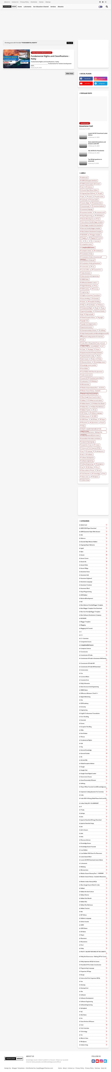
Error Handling (86, 298)
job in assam (85, 359)
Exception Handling (94, 301)
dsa (96, 285)
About (65, 1068)
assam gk (84, 200)
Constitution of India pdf (88, 260)
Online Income (86, 416)
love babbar (85, 368)
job (99, 356)
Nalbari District (86, 403)
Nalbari (84, 400)
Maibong (94, 381)
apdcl (100, 193)
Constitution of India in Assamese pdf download (91, 257)
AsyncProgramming (87, 215)
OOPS (95, 416)
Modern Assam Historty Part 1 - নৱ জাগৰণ (93, 387)
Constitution (98, 250)
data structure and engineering (90, 276)
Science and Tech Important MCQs (91, 448)
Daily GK (103, 1068)
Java (98, 349)
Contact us (15, 2)
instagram (102, 79)
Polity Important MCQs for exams (91, 435)
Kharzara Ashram (86, 362)
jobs (94, 359)
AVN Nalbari (99, 215)
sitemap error (100, 451)
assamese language (87, 209)
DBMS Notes (85, 279)
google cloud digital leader (89, 324)
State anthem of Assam (88, 470)
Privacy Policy (24, 2)
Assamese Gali (86, 126)
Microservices (85, 384)
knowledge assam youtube (89, 365)
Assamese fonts (97, 203)
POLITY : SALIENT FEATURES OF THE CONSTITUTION (90, 429)
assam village (85, 203)
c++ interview (96, 241)
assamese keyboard (99, 206)
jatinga (91, 349)
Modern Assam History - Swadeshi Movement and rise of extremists (90, 391)
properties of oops (87, 445)
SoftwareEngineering (87, 464)
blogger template (95, 235)
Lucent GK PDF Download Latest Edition (97, 134)
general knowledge (87, 311)
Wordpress (96, 477)
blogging (84, 238)
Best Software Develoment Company (92, 231)
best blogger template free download (92, 225)
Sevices (41, 2)
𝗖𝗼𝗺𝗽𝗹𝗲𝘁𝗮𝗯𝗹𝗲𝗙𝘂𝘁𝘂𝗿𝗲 (88, 247)
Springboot (100, 464)
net (95, 410)
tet (104, 473)
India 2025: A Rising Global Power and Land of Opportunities (92, 343)
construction (85, 266)
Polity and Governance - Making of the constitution (91, 432)
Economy (95, 289)
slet (83, 454)
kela (100, 359)
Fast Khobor (92, 305)
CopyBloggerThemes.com (44, 1068)
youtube (87, 83)
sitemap (90, 451)
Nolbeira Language (97, 413)
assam (90, 196)
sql (82, 467)
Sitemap (47, 2)
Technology (97, 473)
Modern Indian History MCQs (89, 394)
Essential (96, 298)
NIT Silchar (85, 413)
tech (99, 470)
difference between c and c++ (90, 282)
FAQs (83, 305)
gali (97, 308)
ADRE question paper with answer (91, 184)
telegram (102, 83)
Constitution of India (87, 254)
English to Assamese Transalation (91, 295)
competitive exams (87, 244)
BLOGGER (84, 235)
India (83, 340)
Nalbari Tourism (86, 410)
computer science (86, 250)
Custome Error (98, 270)
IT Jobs (83, 349)
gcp (103, 308)
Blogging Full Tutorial (96, 238)
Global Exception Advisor (88, 317)
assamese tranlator (87, 212)
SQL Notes (90, 467)
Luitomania (27, 7)
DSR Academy (85, 289)
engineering (85, 292)
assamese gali (86, 206)
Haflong (103, 330)
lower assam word (87, 375)
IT (103, 346)
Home (20, 7)
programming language (88, 442)
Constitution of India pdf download (91, 263)
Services (53, 7)
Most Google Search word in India (91, 397)
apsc (83, 196)
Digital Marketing (86, 285)
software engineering (87, 461)
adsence (90, 187)
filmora (101, 305)
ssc (98, 467)
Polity (83, 426)
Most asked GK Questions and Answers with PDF (97, 143)
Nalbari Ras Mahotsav (98, 406)
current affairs (86, 270)
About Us (7, 2)
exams (83, 301)
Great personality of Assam (89, 330)
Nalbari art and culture (96, 400)
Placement (84, 422)
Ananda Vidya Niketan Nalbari (90, 190)
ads (83, 187)
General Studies (100, 311)
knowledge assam (100, 362)
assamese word (100, 212)
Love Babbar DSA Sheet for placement (92, 371)
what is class (85, 477)
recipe (97, 445)
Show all (69, 43)
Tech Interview (86, 473)
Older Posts (69, 73)
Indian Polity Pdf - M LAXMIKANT (90, 346)
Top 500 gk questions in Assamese (95, 160)
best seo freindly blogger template (91, 228)
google (101, 317)
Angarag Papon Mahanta (88, 193)
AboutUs (60, 7)
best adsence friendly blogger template (92, 222)
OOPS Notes (85, 419)
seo (83, 451)
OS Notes (94, 419)
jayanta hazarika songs (88, 356)
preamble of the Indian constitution (91, 438)
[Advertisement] (55, 24)
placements (95, 422)
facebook (87, 79)
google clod (85, 321)
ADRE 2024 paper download (89, 180)
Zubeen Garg (85, 480)
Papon (103, 419)
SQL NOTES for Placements (96, 150)
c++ (87, 241)
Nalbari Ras (85, 406)
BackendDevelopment (88, 219)
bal (98, 219)
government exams (87, 327)
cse (93, 266)
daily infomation (86, 273)
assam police (94, 200)
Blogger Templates (18, 1068)
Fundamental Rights (87, 308)
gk (82, 314)
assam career (99, 196)
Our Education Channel (41, 7)
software (90, 454)
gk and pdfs (90, 314)
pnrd (103, 422)
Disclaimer (34, 2)
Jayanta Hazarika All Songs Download (92, 352)
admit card (85, 177)
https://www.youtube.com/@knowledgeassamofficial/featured (94, 787)
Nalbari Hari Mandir (99, 403)
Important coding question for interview (92, 336)
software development (88, 457)
